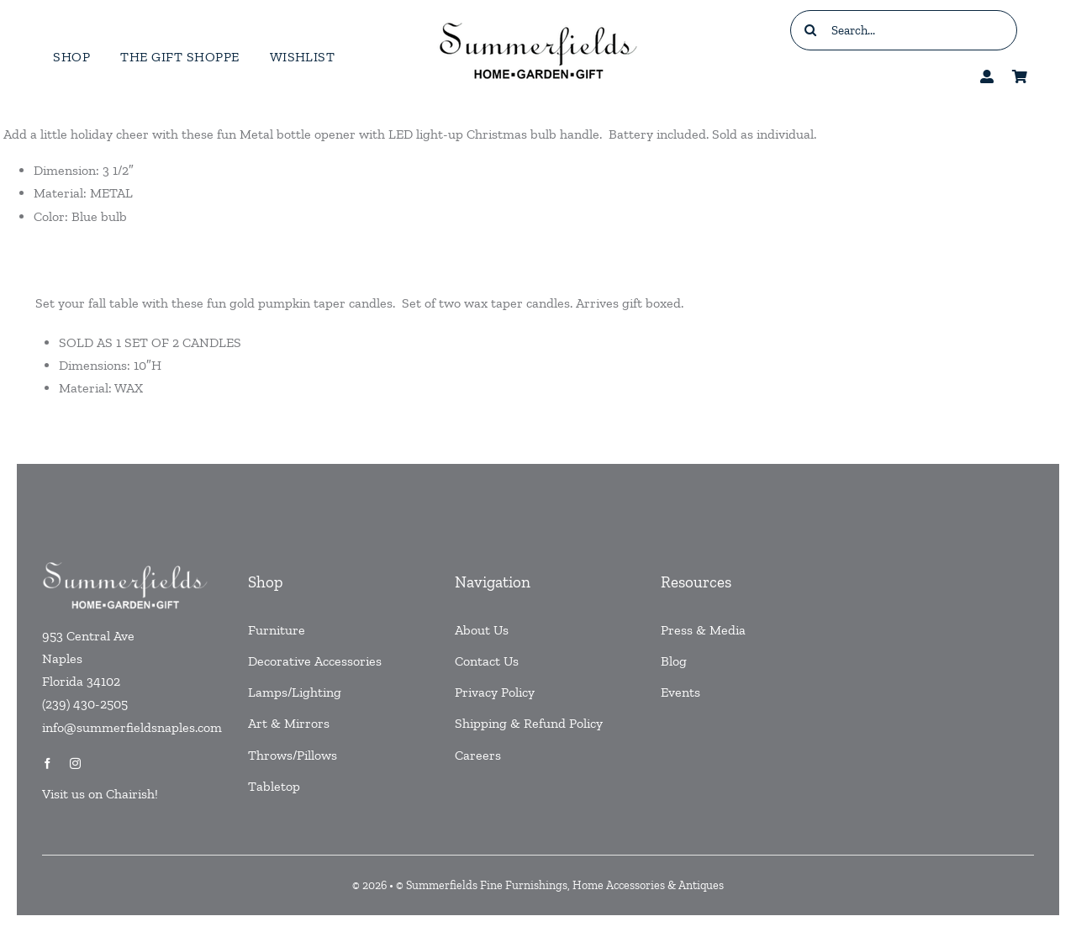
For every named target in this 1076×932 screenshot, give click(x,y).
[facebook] (47, 763)
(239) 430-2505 (85, 704)
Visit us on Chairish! (100, 794)
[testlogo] (538, 21)
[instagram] (75, 763)
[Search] (810, 30)
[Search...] (903, 30)
